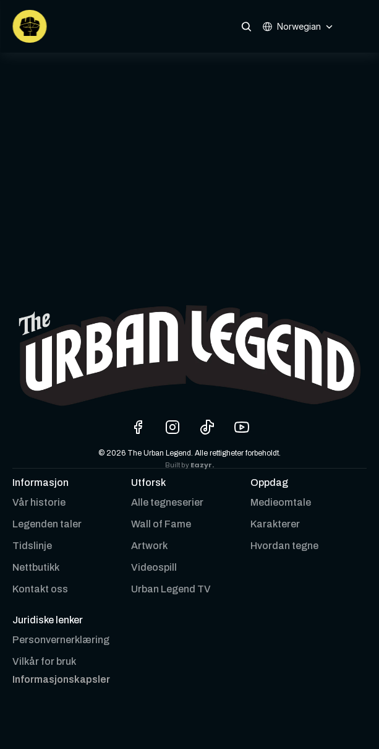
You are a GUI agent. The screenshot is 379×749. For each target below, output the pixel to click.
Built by (177, 465)
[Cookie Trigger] (61, 680)
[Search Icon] (246, 26)
